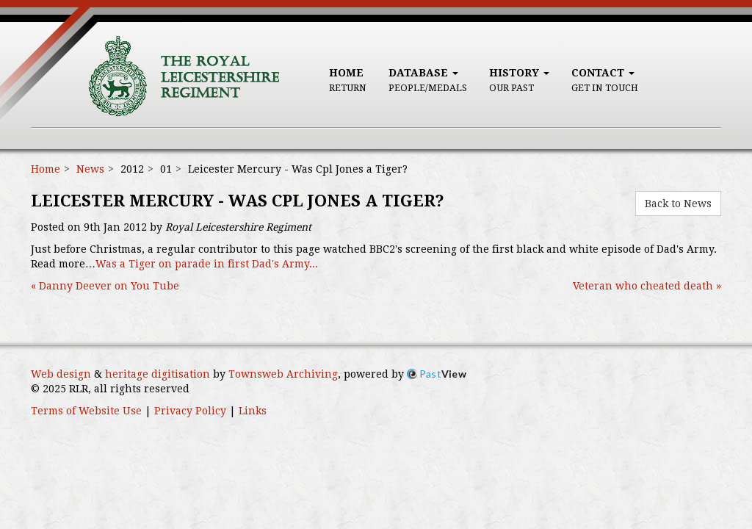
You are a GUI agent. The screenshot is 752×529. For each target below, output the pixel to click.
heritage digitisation (157, 374)
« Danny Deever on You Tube (105, 286)
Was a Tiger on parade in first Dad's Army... (206, 264)
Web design (61, 374)
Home (347, 80)
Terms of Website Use (86, 411)
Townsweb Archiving (283, 374)
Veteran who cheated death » (647, 286)
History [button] (519, 80)
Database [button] (427, 80)
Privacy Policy (190, 411)
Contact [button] (604, 80)
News (90, 169)
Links (253, 411)
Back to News (678, 203)
